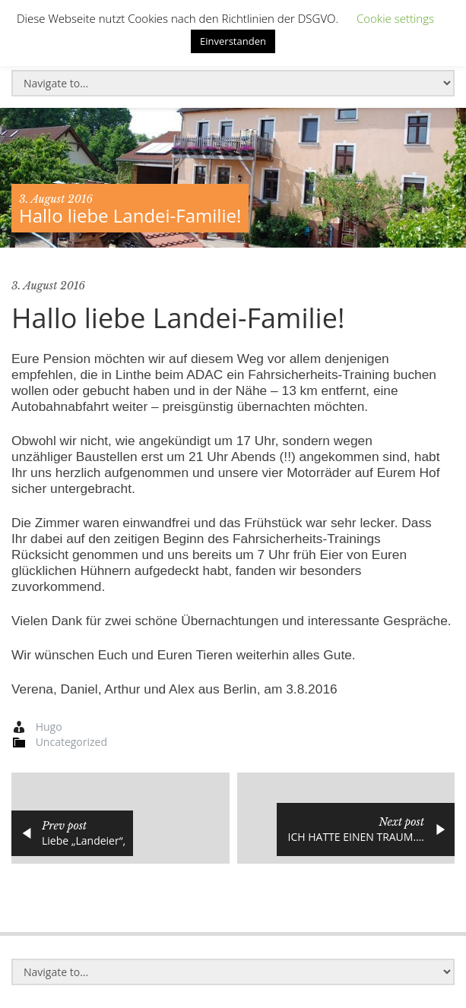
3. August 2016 (56, 199)
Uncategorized (71, 742)
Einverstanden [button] (233, 41)
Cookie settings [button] (395, 18)
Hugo (49, 726)
